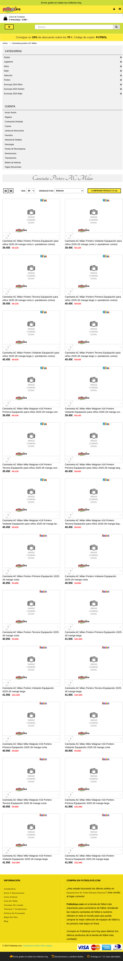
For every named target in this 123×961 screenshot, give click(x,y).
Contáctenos (10, 889)
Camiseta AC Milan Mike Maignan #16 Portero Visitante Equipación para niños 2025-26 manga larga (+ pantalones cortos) (31, 523)
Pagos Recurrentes (13, 167)
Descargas (9, 144)
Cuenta (8, 126)
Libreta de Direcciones (14, 131)
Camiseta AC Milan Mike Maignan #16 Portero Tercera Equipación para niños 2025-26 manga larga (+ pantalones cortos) (93, 523)
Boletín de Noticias (13, 162)
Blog (6, 921)
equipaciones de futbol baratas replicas (86, 893)
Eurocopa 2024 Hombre (14, 89)
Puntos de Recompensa (15, 149)
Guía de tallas (11, 901)
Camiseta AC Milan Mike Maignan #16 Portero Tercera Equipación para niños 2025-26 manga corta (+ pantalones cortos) (30, 467)
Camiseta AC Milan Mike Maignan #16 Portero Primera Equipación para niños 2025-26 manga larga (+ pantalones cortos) (93, 467)
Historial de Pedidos (13, 140)
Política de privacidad (14, 913)
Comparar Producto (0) (104, 190)
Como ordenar (11, 897)
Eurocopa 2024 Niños (13, 84)
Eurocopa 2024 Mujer (13, 94)
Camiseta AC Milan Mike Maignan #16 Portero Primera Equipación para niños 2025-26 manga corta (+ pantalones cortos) (30, 412)
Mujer (6, 71)
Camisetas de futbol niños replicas (37, 946)
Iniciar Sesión (10, 112)
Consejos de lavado (13, 905)
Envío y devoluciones (14, 893)
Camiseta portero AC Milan (24, 43)
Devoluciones (10, 153)
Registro (8, 117)
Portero (7, 80)
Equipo (7, 57)
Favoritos (9, 135)
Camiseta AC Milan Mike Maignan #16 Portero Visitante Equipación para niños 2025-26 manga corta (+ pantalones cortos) (93, 412)
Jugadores (8, 62)
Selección (8, 75)
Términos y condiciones (15, 909)
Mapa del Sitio (11, 917)
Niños (6, 66)
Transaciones (10, 158)
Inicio (5, 43)
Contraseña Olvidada (14, 122)
